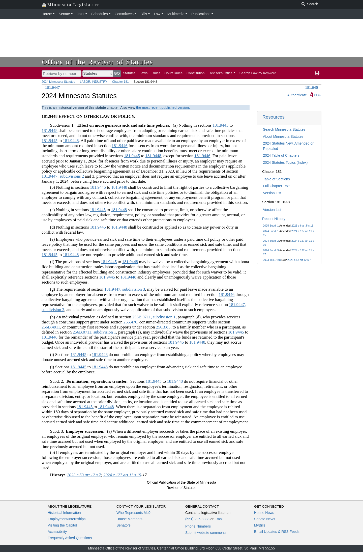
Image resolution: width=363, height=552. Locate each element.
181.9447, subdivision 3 (124, 289)
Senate (64, 14)
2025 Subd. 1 (271, 225)
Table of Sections (276, 179)
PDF (315, 95)
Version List (272, 193)
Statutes (129, 73)
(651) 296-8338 (197, 519)
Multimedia (176, 14)
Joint (80, 14)
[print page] (317, 73)
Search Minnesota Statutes (284, 129)
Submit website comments (205, 533)
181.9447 (52, 88)
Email (219, 519)
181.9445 (220, 125)
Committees (124, 14)
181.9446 (120, 145)
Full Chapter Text (276, 186)
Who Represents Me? (133, 513)
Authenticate (297, 95)
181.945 (311, 88)
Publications (200, 14)
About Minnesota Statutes (283, 136)
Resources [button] (273, 117)
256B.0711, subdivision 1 (154, 317)
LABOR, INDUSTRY (93, 82)
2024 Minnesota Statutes (58, 82)
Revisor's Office (221, 73)
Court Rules (173, 73)
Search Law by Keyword (258, 73)
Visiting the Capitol (62, 525)
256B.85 (163, 327)
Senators (123, 525)
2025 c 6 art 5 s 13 (302, 225)
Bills (143, 14)
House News (264, 513)
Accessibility (57, 532)
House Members (129, 519)
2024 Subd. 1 (271, 231)
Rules (156, 73)
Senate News (264, 519)
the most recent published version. (163, 107)
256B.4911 (51, 327)
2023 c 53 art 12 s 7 (299, 259)
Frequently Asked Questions (70, 538)
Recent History (273, 219)
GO (117, 73)
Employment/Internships (66, 519)
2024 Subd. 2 (271, 240)
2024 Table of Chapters (281, 155)
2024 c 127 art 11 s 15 (122, 475)
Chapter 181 (120, 82)
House (47, 14)
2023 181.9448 (272, 259)
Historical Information (64, 513)
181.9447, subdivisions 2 (63, 176)
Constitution (196, 73)
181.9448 (49, 130)
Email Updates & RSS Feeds (276, 532)
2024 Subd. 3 (271, 250)
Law (157, 14)
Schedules (99, 14)
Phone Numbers (198, 526)
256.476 (130, 322)
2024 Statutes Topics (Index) (285, 162)
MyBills (259, 525)
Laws (144, 73)
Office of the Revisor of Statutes (97, 62)
